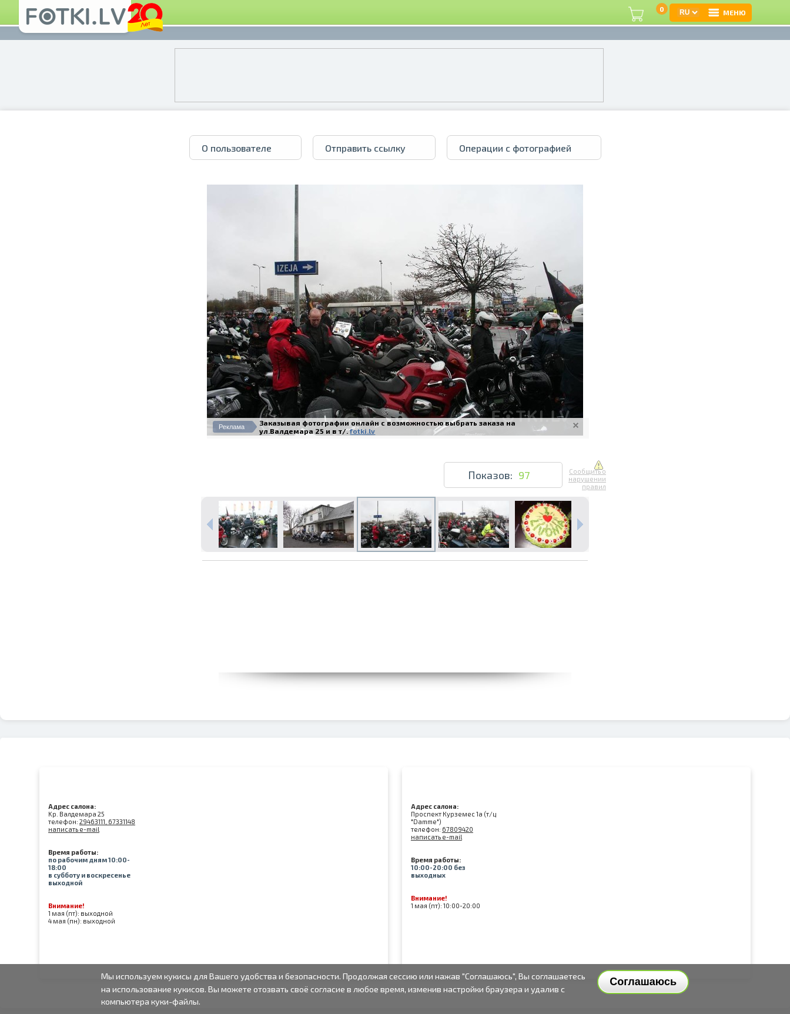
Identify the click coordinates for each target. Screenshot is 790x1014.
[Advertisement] (395, 646)
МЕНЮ (726, 12)
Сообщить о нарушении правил (587, 475)
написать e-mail (73, 829)
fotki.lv (362, 431)
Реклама (232, 426)
